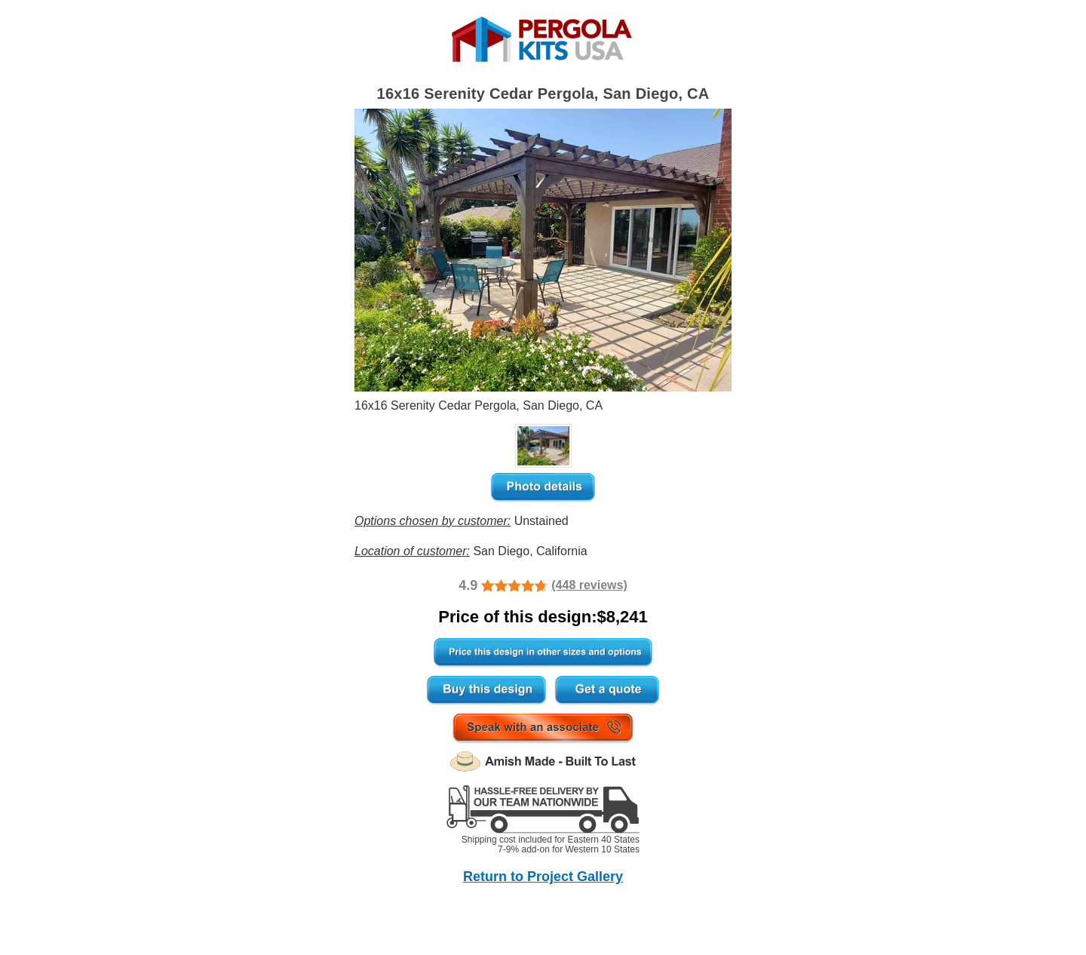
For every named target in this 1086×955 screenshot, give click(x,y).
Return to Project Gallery (543, 876)
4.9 (468, 585)
